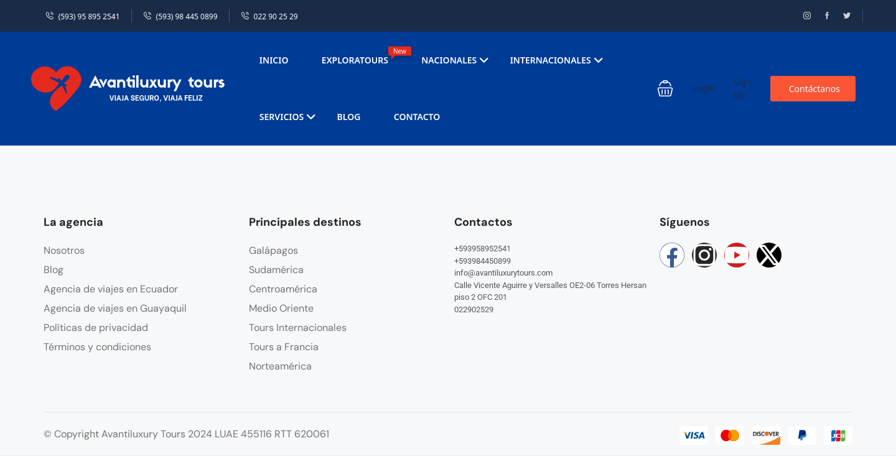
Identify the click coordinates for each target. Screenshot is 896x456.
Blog (349, 117)
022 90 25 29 (269, 16)
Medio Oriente (281, 308)
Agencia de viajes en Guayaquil (115, 308)
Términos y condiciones (97, 346)
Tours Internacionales (298, 327)
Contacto (417, 117)
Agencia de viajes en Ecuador (111, 288)
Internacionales (557, 60)
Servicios (287, 117)
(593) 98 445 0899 (180, 16)
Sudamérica (276, 269)
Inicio (274, 60)
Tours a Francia (284, 346)
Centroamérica (283, 288)
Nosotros (64, 250)
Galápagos (273, 250)
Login (703, 88)
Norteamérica (280, 366)
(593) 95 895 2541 (82, 16)
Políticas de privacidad (96, 327)
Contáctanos (814, 89)
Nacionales (455, 60)
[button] (665, 88)
